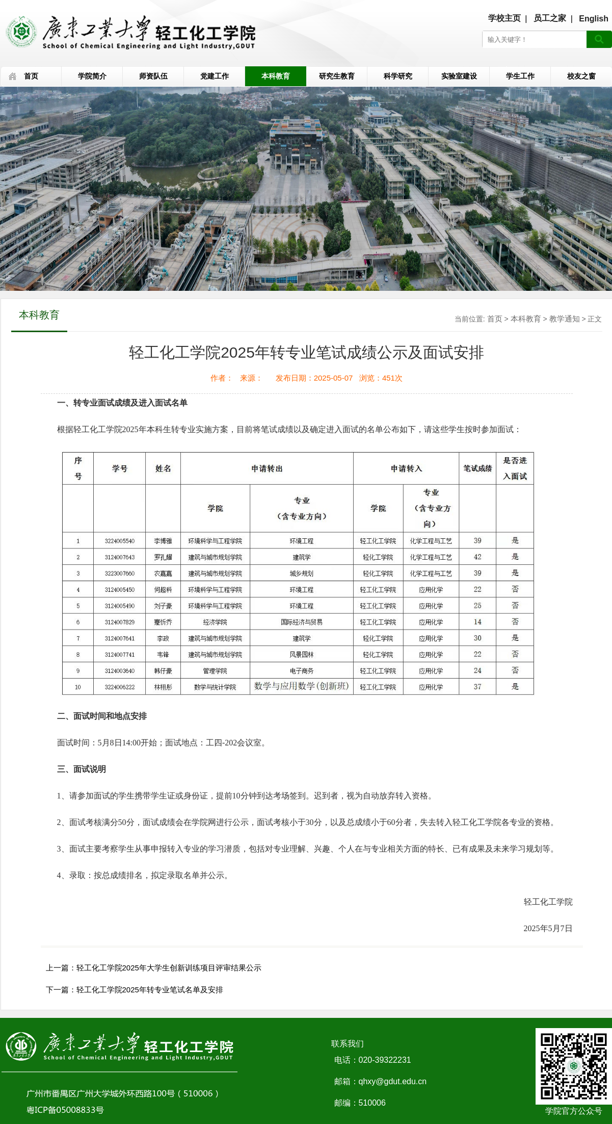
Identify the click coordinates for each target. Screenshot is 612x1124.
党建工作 (214, 76)
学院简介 (92, 76)
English (593, 18)
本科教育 (275, 76)
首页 (31, 76)
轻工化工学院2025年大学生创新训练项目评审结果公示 (168, 967)
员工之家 (550, 18)
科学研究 (398, 76)
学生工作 (520, 76)
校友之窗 (581, 76)
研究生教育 (337, 76)
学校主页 (504, 18)
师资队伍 (153, 76)
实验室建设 (459, 76)
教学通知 (564, 318)
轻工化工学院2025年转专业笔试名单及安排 (149, 989)
